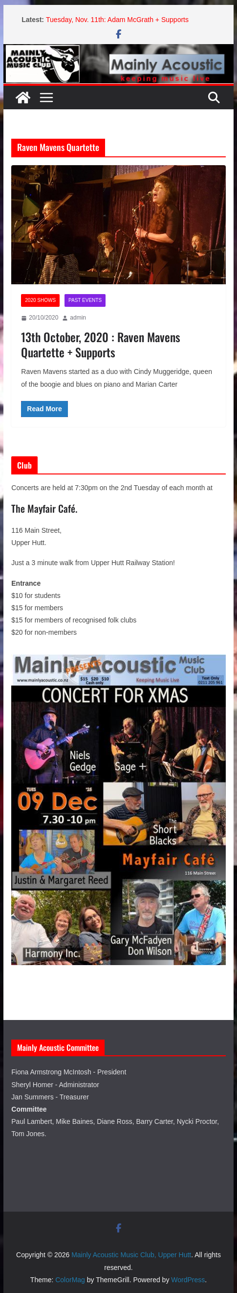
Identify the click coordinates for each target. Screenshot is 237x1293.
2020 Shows (40, 300)
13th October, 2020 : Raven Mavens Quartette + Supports (100, 344)
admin (78, 317)
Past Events (85, 300)
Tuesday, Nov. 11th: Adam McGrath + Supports (117, 20)
